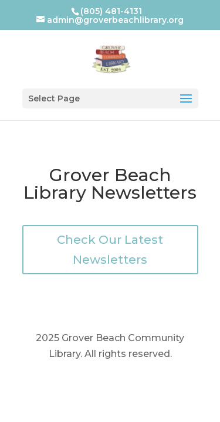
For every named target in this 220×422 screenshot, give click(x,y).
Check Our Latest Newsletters (110, 250)
